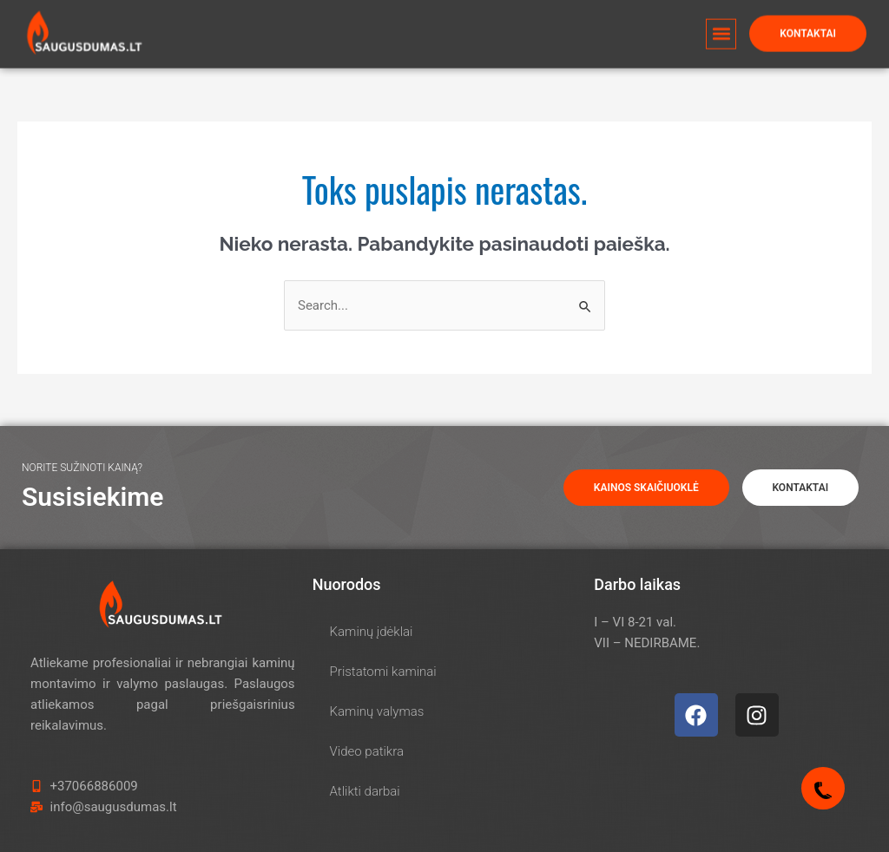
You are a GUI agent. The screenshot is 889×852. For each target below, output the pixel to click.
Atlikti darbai (365, 791)
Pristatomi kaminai (383, 671)
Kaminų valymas (377, 711)
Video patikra (367, 751)
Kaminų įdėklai (371, 631)
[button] (721, 27)
